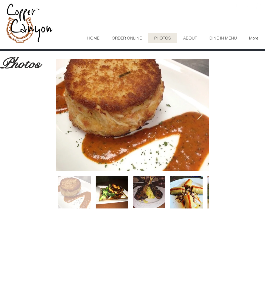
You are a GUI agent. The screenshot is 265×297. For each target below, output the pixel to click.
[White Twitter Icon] (246, 6)
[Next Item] (200, 115)
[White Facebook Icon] (235, 6)
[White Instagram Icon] (258, 6)
